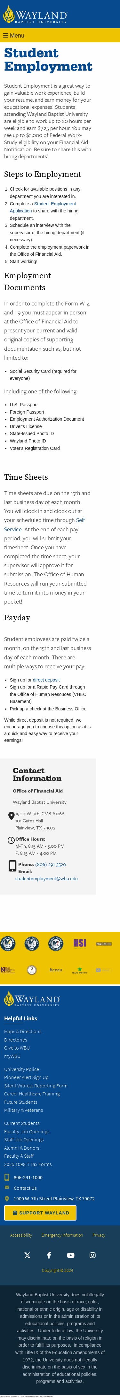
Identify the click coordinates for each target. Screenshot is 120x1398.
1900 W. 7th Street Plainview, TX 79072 (54, 1198)
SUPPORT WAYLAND (40, 1213)
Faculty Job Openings (26, 1131)
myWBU (12, 1056)
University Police (21, 1069)
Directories (15, 1039)
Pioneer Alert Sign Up (26, 1077)
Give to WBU (17, 1047)
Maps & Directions (22, 1031)
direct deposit (46, 679)
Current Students (21, 1123)
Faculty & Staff (18, 1156)
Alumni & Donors (21, 1148)
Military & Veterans (23, 1110)
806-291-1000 (28, 1177)
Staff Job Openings (24, 1139)
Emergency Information (62, 1235)
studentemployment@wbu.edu (46, 878)
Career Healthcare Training (32, 1093)
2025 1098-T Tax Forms (28, 1164)
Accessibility (21, 1235)
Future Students (20, 1102)
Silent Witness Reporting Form (36, 1085)
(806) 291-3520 (50, 864)
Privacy (98, 1235)
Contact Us (25, 1188)
